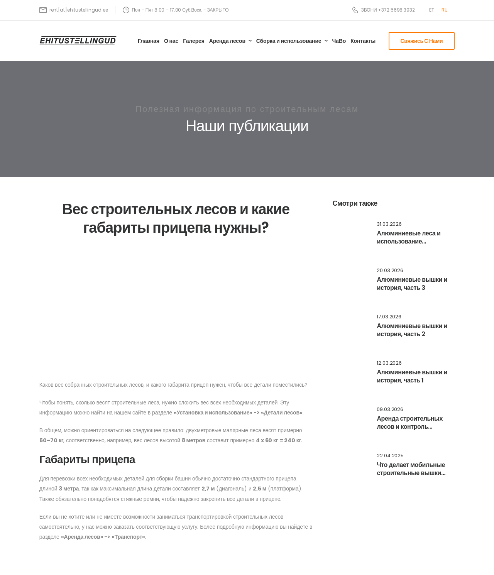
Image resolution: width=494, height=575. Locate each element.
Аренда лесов (227, 41)
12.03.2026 (389, 363)
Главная (148, 41)
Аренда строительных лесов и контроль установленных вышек (410, 426)
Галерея (194, 41)
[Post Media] (349, 234)
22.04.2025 (390, 456)
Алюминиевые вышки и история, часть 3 (412, 283)
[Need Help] (383, 10)
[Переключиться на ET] (431, 10)
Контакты (363, 41)
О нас (171, 41)
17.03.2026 (389, 317)
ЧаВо (339, 41)
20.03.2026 (390, 270)
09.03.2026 (390, 409)
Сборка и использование (288, 41)
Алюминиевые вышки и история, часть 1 (412, 376)
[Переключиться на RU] (445, 10)
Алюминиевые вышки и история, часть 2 (412, 329)
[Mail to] (73, 10)
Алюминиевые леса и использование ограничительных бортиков (408, 245)
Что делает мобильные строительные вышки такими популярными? (411, 472)
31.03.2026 (389, 224)
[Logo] (78, 40)
